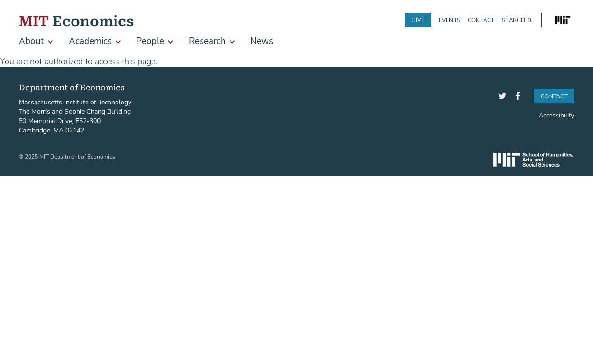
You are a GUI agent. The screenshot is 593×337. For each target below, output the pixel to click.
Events (449, 19)
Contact (481, 19)
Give (418, 19)
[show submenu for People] (170, 42)
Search (513, 19)
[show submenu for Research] (232, 42)
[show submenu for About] (50, 42)
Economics (76, 19)
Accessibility (556, 114)
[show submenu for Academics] (118, 42)
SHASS (533, 160)
